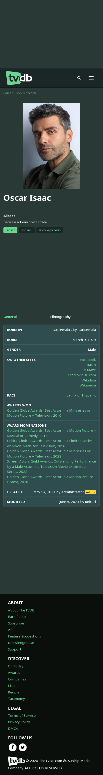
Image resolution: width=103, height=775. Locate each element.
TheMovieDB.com (81, 375)
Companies (17, 679)
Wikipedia (88, 385)
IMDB (91, 364)
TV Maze (89, 370)
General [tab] (10, 316)
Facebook (88, 359)
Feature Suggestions (24, 636)
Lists (11, 685)
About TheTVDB (21, 610)
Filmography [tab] (60, 316)
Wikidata (89, 380)
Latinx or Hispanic (81, 395)
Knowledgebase (21, 642)
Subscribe (16, 623)
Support (14, 649)
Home (7, 93)
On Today (15, 666)
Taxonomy (16, 698)
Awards (14, 672)
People (32, 93)
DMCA (13, 728)
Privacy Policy (19, 721)
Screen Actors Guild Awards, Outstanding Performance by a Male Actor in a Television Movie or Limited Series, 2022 (51, 466)
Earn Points (17, 616)
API (11, 629)
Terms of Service (22, 715)
